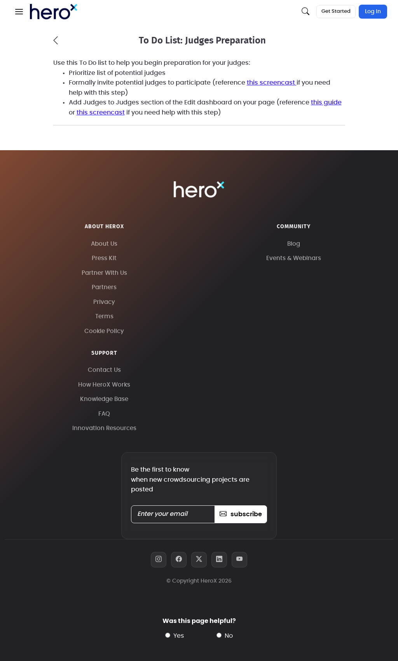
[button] (19, 11)
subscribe (241, 514)
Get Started (336, 11)
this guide (326, 102)
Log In (373, 11)
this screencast (271, 83)
